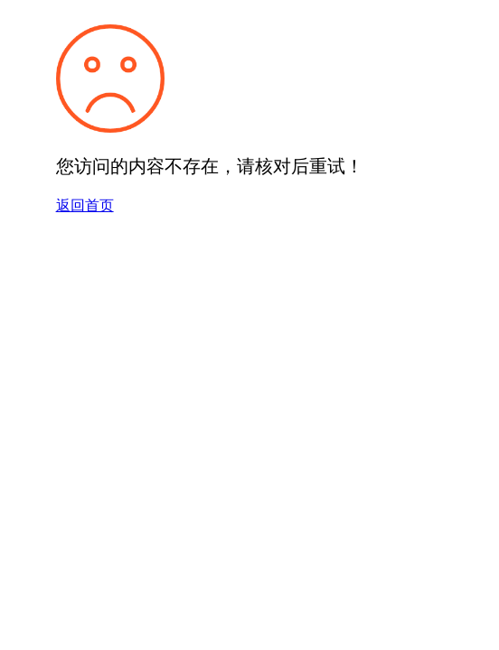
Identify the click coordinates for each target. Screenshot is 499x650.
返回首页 (85, 205)
